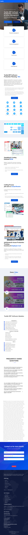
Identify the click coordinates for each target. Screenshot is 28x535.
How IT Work (8, 21)
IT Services (16, 21)
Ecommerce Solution (8, 484)
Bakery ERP (6, 496)
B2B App (6, 487)
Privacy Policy (13, 533)
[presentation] (10, 463)
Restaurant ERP (7, 483)
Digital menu (6, 486)
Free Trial (14, 97)
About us (6, 480)
